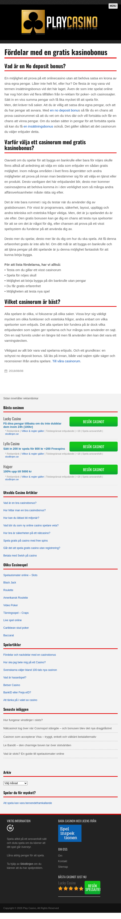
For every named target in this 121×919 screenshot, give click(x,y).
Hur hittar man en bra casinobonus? (24, 510)
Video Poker (10, 605)
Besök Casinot (93, 421)
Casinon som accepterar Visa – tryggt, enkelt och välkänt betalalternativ (49, 736)
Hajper (7, 466)
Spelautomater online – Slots (20, 575)
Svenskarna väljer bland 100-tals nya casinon (30, 670)
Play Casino (29, 908)
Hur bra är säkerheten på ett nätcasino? (26, 533)
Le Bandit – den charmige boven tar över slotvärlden (37, 745)
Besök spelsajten (92, 887)
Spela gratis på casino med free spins (25, 540)
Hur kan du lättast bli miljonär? (21, 517)
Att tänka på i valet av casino (20, 700)
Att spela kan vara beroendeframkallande (27, 803)
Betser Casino (11, 685)
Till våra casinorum (66, 361)
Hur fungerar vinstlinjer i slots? (23, 720)
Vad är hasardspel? (14, 677)
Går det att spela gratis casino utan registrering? (31, 548)
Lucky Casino (12, 418)
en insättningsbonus (38, 126)
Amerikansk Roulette (15, 597)
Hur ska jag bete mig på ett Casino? (24, 662)
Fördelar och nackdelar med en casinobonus (29, 654)
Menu (113, 6)
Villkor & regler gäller (33, 431)
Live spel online (12, 620)
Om (60, 855)
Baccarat (8, 635)
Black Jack (9, 582)
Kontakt (62, 861)
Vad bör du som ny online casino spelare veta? (31, 525)
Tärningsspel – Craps (16, 612)
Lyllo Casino (11, 443)
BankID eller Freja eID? (17, 692)
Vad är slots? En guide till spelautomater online (33, 753)
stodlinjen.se (12, 434)
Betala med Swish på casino (20, 555)
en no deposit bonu (64, 110)
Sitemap (63, 866)
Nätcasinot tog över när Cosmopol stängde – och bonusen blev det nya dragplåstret (57, 728)
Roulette (8, 590)
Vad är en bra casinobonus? (19, 503)
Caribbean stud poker (16, 627)
